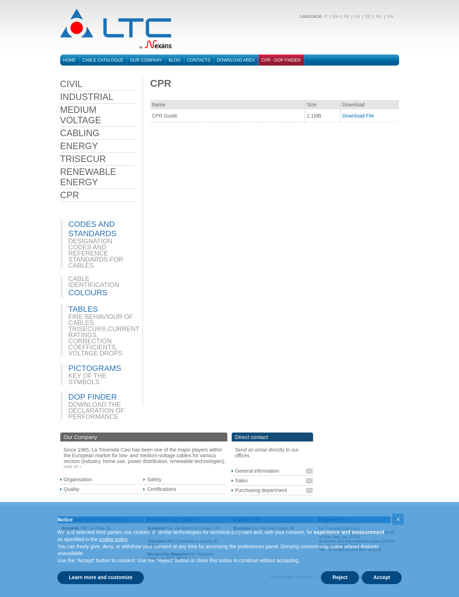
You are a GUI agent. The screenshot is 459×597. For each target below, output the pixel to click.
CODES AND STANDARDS (92, 229)
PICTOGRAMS (95, 368)
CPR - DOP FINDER (281, 60)
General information (257, 471)
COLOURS (88, 292)
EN (335, 16)
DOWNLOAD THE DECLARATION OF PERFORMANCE (96, 410)
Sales (241, 480)
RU (379, 16)
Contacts (198, 60)
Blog (174, 60)
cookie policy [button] (113, 539)
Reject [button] (339, 577)
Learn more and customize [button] (100, 577)
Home (69, 60)
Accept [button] (381, 577)
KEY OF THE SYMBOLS (87, 379)
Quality (72, 489)
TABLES (83, 309)
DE (367, 16)
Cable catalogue (103, 60)
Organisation (78, 479)
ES (357, 16)
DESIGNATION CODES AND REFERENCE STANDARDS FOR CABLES (95, 253)
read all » (72, 466)
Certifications (161, 489)
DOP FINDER (92, 396)
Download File (358, 116)
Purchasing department (261, 490)
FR (346, 16)
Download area (236, 60)
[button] (398, 519)
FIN (390, 16)
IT (325, 16)
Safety (154, 479)
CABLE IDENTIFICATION (93, 281)
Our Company (146, 60)
